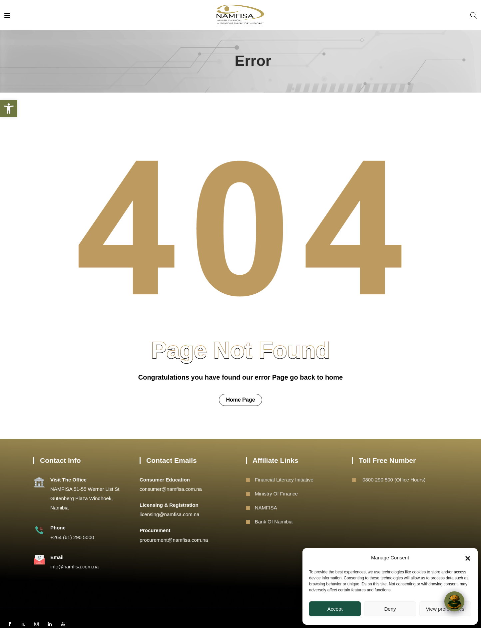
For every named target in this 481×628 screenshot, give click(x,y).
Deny (390, 609)
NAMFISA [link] (266, 507)
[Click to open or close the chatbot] (454, 601)
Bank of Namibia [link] (273, 521)
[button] (467, 557)
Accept (335, 609)
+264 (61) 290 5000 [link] (72, 537)
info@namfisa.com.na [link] (74, 566)
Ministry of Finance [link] (276, 493)
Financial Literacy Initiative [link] (284, 479)
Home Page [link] (240, 400)
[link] (8, 108)
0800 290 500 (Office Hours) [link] (393, 479)
